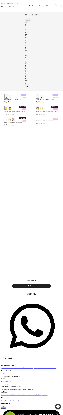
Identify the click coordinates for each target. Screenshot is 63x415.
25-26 (26, 26)
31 (25, 49)
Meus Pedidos (18, 401)
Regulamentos (43, 395)
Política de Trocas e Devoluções (31, 395)
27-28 (26, 34)
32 (25, 54)
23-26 (26, 23)
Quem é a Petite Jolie (6, 368)
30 (25, 47)
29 (25, 42)
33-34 (17, 3)
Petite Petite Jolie (10, 3)
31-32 (26, 51)
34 (25, 60)
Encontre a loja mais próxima (34, 368)
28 (25, 37)
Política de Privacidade (7, 395)
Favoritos (12, 401)
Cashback (24, 368)
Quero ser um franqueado (49, 368)
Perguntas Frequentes (27, 389)
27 (25, 32)
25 (25, 29)
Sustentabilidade (16, 368)
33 (25, 58)
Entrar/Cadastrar (5, 401)
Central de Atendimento (14, 389)
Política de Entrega (18, 395)
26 (25, 31)
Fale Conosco (4, 389)
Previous (28, 20)
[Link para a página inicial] (4, 3)
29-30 (26, 44)
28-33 (26, 39)
